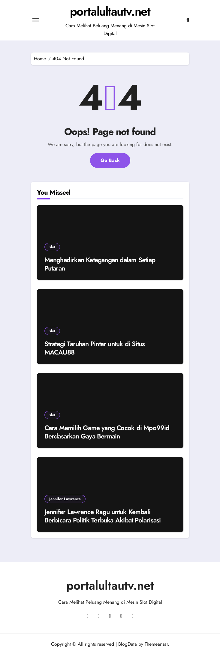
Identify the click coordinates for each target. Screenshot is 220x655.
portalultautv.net (110, 11)
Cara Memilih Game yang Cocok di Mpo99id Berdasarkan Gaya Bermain (107, 432)
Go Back (110, 160)
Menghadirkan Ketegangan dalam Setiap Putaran (99, 264)
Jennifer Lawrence (65, 499)
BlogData (127, 644)
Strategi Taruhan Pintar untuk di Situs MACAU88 (94, 348)
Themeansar (156, 644)
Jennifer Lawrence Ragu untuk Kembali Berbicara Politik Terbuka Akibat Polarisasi (102, 516)
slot (52, 247)
